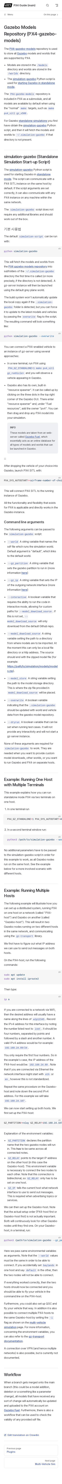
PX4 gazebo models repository (27, 266)
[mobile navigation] (57, 5)
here (24, 572)
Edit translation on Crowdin (21, 1435)
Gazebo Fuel (32, 436)
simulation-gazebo (24, 79)
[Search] (47, 5)
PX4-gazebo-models (22, 48)
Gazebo (22, 53)
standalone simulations (33, 120)
